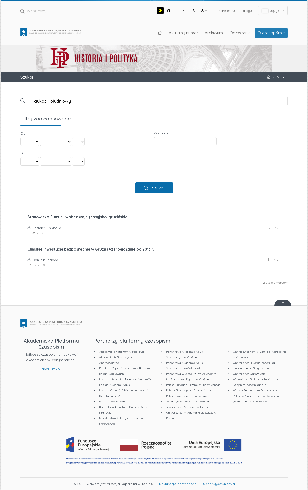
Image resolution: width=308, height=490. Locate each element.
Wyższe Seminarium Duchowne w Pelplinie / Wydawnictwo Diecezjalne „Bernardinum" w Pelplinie (256, 396)
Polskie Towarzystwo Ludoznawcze (188, 396)
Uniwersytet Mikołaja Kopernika (254, 362)
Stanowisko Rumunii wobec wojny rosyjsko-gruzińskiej (77, 216)
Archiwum (214, 32)
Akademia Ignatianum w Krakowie (121, 351)
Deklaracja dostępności (178, 484)
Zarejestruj (227, 10)
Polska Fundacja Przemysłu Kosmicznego (193, 385)
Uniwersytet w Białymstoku (251, 368)
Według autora (166, 133)
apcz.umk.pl (51, 369)
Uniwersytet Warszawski (249, 374)
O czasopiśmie (271, 32)
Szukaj (158, 187)
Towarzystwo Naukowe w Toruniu (188, 407)
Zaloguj (247, 10)
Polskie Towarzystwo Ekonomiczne (188, 390)
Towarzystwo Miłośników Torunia (187, 401)
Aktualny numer (183, 32)
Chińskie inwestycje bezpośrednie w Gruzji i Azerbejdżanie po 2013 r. (90, 249)
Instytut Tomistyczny (113, 401)
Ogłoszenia (240, 32)
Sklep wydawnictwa (219, 484)
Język (273, 10)
